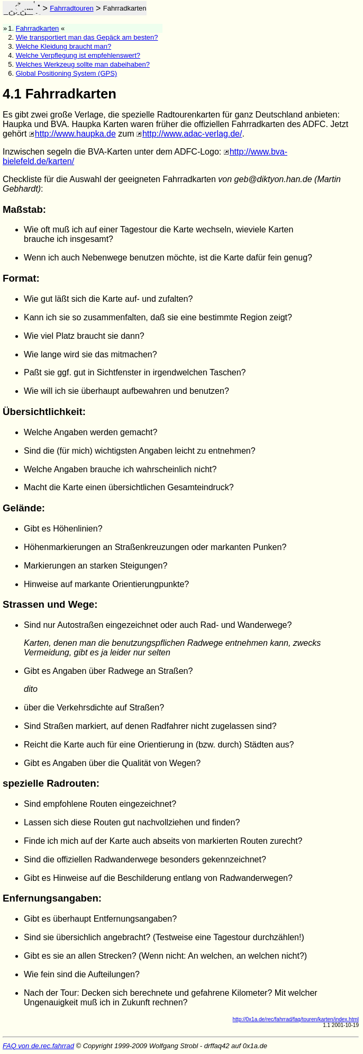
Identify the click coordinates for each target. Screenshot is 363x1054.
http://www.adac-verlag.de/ (192, 133)
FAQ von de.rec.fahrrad (38, 1046)
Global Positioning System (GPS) (66, 73)
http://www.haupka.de (75, 133)
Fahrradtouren (71, 8)
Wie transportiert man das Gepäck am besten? (87, 37)
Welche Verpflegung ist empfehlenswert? (78, 55)
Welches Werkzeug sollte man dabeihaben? (83, 64)
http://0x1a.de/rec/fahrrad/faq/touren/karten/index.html (296, 1019)
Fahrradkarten (37, 28)
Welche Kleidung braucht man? (63, 46)
